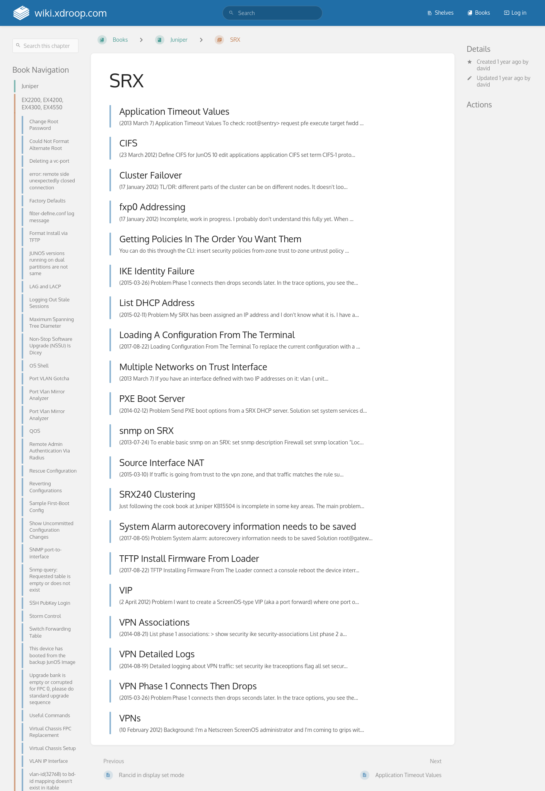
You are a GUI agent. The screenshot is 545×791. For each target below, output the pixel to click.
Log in (515, 12)
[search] (272, 13)
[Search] (231, 13)
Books (478, 12)
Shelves (440, 12)
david (483, 68)
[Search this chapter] (45, 46)
